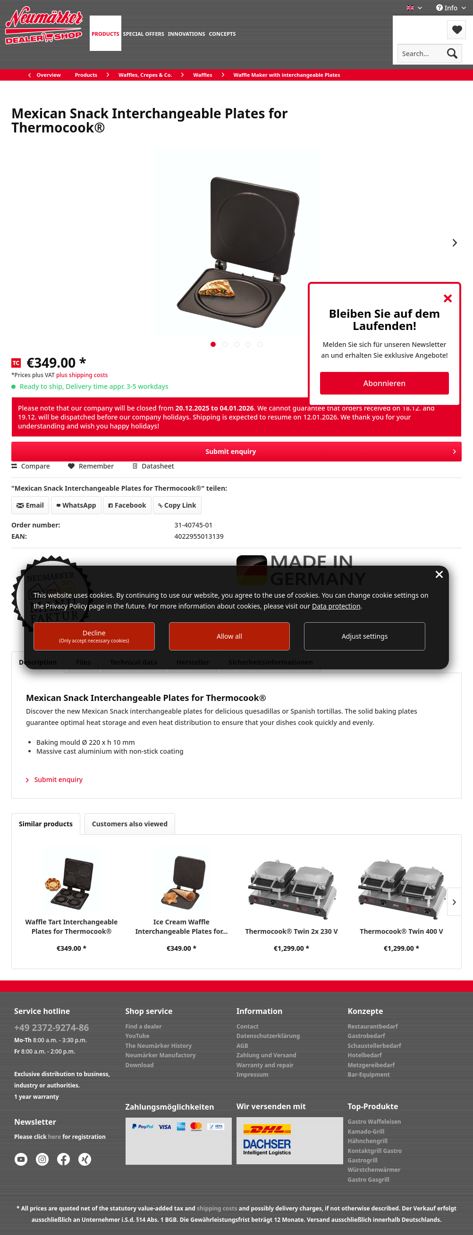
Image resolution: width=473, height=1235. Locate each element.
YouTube (138, 1036)
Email (30, 505)
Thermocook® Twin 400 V (401, 931)
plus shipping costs (82, 375)
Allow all (229, 636)
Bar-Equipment (369, 1074)
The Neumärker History (159, 1046)
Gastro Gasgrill (368, 1180)
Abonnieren (384, 383)
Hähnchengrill (368, 1141)
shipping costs (217, 1208)
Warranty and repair (265, 1065)
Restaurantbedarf (373, 1026)
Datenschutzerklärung (268, 1036)
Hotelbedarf (365, 1055)
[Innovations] (186, 33)
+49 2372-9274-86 (51, 1027)
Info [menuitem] (447, 7)
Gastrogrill (363, 1160)
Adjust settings (365, 636)
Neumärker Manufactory (161, 1055)
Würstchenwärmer (374, 1170)
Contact (247, 1026)
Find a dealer (144, 1026)
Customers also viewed (130, 823)
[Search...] (429, 53)
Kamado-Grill (366, 1132)
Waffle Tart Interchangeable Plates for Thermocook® (71, 926)
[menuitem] (105, 33)
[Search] (452, 53)
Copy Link (177, 505)
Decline (94, 636)
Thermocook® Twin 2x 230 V (291, 931)
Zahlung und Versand (266, 1055)
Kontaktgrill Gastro (375, 1151)
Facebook (127, 505)
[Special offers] (143, 33)
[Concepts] (222, 33)
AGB (242, 1046)
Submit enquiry (330, 450)
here (54, 1137)
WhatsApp (76, 505)
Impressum (252, 1074)
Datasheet (153, 465)
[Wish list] (456, 29)
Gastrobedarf (366, 1036)
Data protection (336, 605)
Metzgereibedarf (371, 1065)
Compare (30, 465)
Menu (418, 23)
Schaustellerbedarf (374, 1046)
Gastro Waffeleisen (374, 1122)
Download (140, 1065)
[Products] (105, 33)
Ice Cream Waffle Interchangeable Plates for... (181, 926)
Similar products (46, 823)
